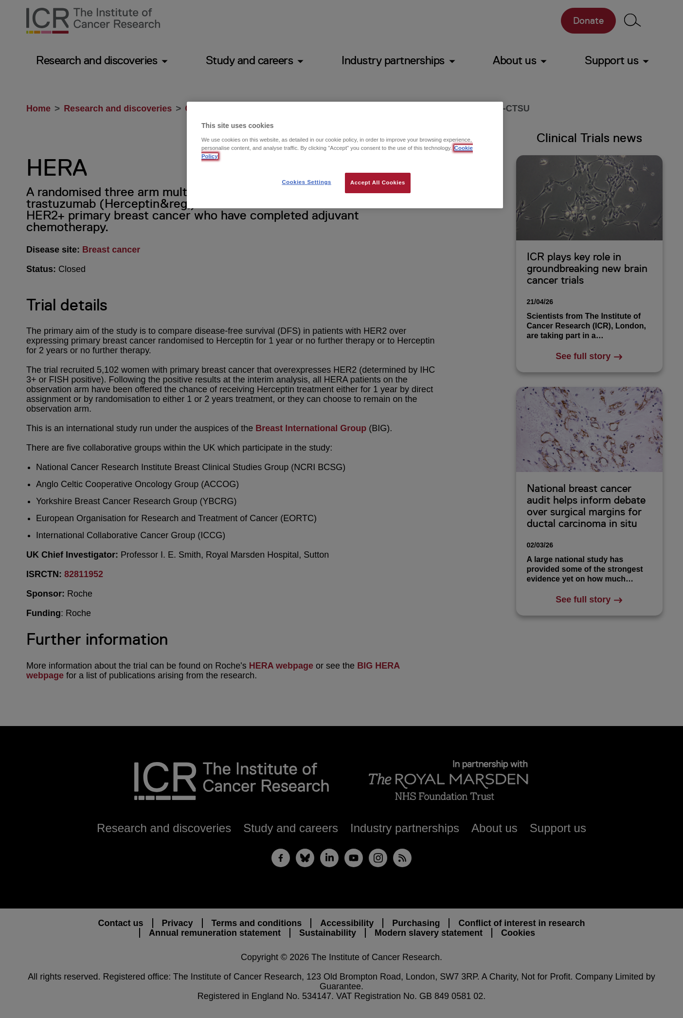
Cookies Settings (306, 182)
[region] (345, 155)
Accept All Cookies (377, 182)
